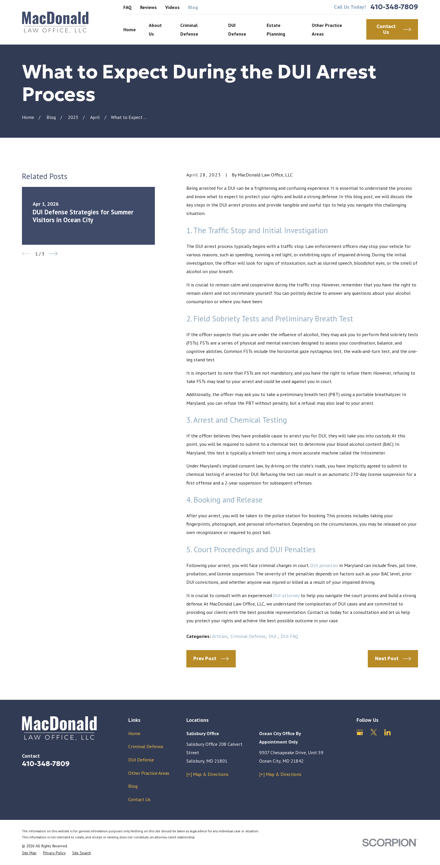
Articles (219, 636)
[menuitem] (29, 852)
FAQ (127, 7)
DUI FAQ (289, 636)
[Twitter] (373, 732)
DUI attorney (286, 595)
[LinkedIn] (387, 732)
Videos (172, 7)
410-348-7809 (394, 6)
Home (134, 733)
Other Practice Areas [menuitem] (327, 29)
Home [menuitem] (129, 29)
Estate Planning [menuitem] (276, 29)
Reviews (148, 7)
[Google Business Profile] (360, 732)
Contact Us (139, 799)
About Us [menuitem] (155, 29)
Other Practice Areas (148, 773)
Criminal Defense (248, 636)
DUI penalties (324, 565)
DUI (273, 636)
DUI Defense (141, 760)
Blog (193, 7)
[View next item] (53, 253)
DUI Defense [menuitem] (237, 29)
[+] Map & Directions (207, 774)
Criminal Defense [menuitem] (189, 29)
